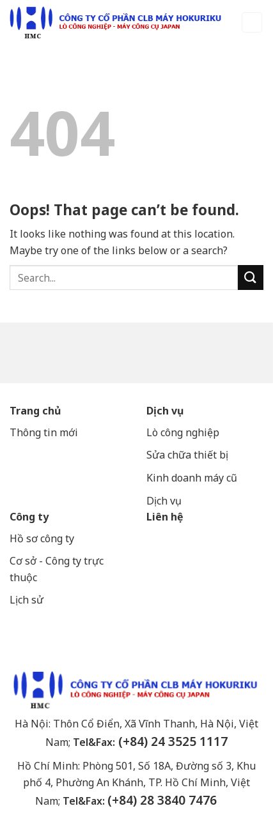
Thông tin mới (44, 432)
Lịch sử (26, 600)
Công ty (29, 517)
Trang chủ (35, 411)
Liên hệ (164, 517)
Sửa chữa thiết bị (188, 455)
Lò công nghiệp (182, 432)
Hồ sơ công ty (42, 538)
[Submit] (250, 277)
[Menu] (252, 22)
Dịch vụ (164, 411)
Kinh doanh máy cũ (191, 478)
